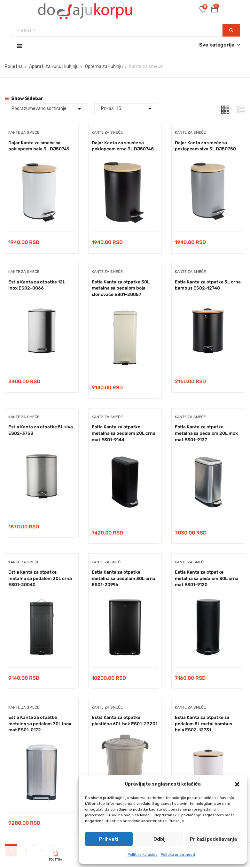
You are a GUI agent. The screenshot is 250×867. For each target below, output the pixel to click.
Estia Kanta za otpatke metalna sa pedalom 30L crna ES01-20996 (123, 579)
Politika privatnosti (178, 854)
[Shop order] (46, 108)
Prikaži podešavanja (213, 839)
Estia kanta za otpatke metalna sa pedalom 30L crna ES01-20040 (40, 579)
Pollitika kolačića (143, 854)
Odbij (159, 839)
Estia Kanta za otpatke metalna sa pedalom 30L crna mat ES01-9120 (206, 579)
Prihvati (108, 839)
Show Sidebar (24, 98)
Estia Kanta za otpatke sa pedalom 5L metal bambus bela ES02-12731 (203, 724)
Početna (14, 66)
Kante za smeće (23, 132)
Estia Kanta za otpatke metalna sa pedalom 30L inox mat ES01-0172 (39, 724)
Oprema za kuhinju (104, 66)
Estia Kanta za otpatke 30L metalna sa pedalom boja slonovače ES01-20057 (121, 288)
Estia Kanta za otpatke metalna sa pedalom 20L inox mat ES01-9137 (206, 433)
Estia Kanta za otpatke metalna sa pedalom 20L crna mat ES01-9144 (123, 433)
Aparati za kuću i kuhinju (54, 66)
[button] (237, 784)
